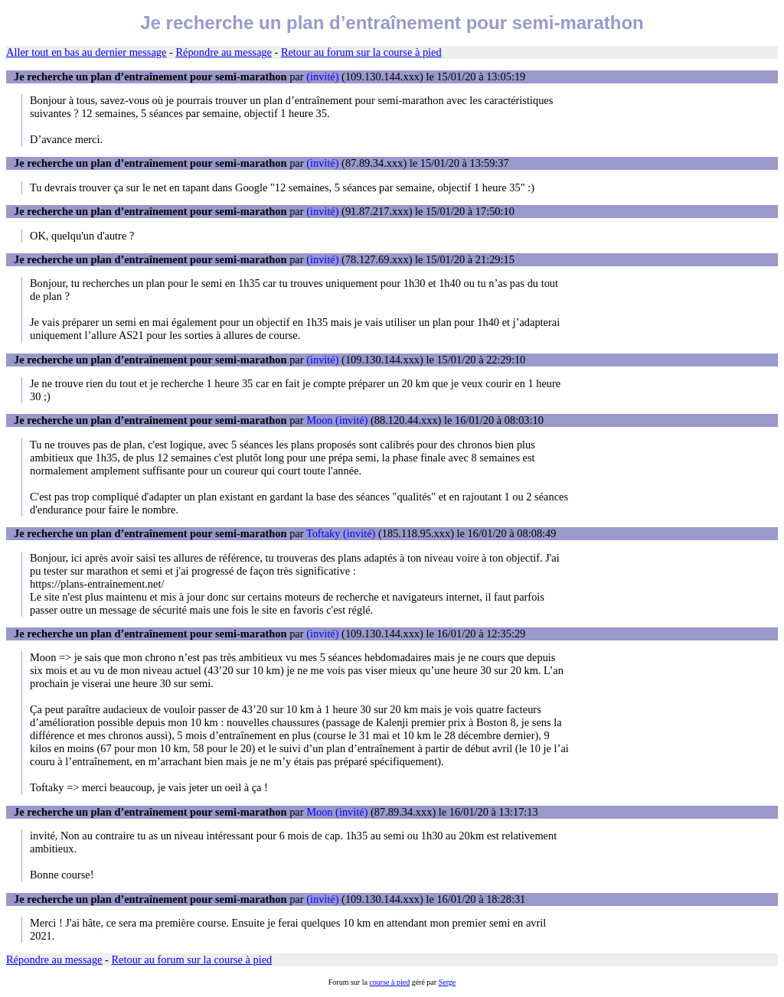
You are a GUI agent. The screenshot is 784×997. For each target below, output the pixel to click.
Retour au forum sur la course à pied (361, 52)
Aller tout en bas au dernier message (86, 52)
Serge (447, 982)
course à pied (389, 982)
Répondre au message (223, 52)
